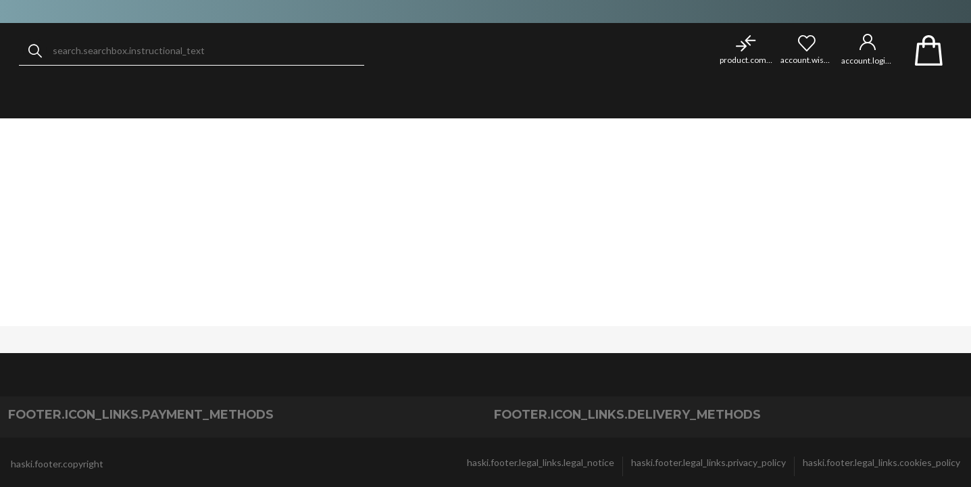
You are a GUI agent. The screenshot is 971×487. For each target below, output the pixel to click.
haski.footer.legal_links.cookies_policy (881, 462)
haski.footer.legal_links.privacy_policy (708, 462)
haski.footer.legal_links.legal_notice (540, 462)
